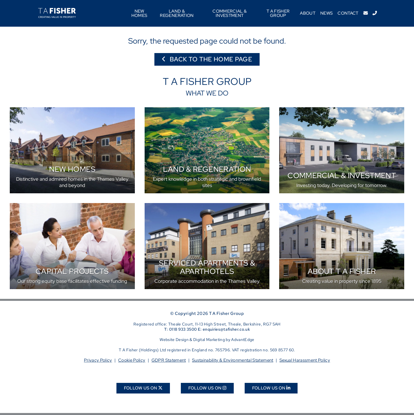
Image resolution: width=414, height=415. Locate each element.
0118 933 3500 (183, 329)
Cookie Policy (131, 360)
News (326, 13)
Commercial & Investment (229, 13)
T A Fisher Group (278, 13)
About (307, 13)
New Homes (139, 13)
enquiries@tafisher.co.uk (226, 329)
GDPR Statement (169, 360)
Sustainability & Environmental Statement (232, 360)
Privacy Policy (98, 360)
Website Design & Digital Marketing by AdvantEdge (207, 339)
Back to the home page (207, 59)
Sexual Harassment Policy (304, 360)
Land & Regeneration (176, 13)
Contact (348, 13)
